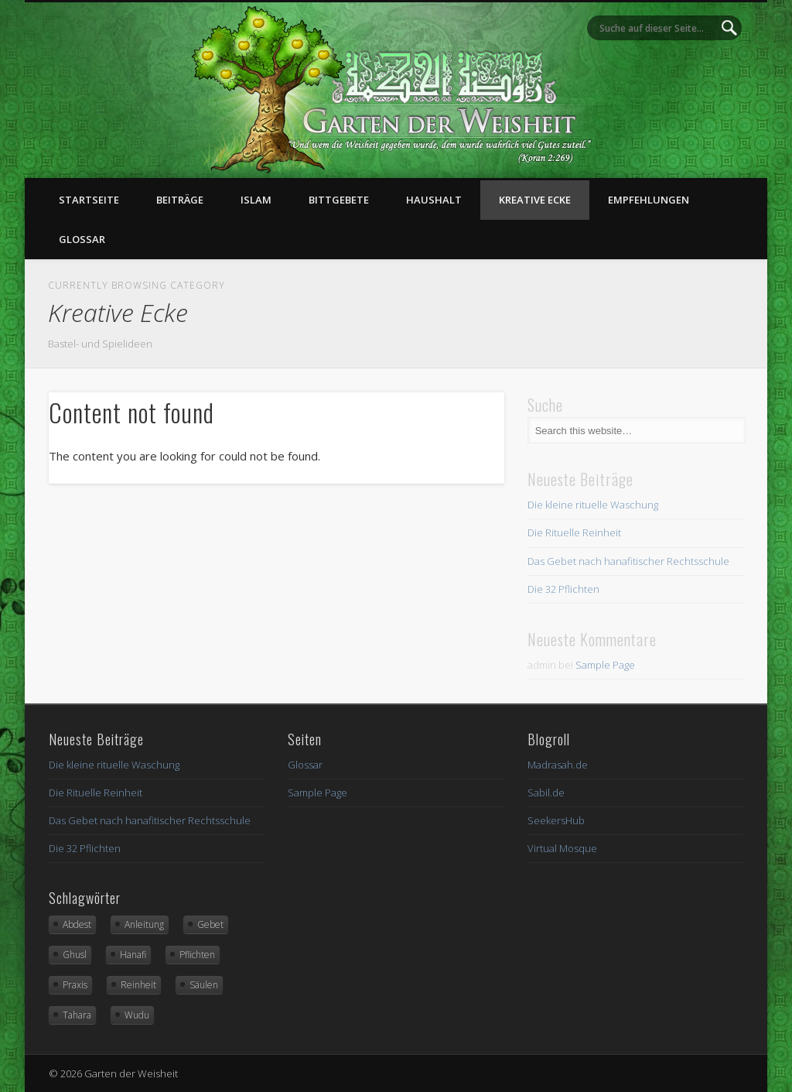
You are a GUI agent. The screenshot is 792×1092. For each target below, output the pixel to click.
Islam (256, 200)
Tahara (77, 1015)
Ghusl (75, 954)
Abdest (77, 924)
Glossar (82, 239)
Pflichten (197, 954)
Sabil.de (546, 792)
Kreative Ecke (535, 200)
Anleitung (144, 924)
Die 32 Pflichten (563, 589)
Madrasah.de (557, 765)
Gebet (210, 924)
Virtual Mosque (562, 848)
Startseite (89, 200)
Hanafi (133, 954)
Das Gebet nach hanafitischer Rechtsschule (628, 561)
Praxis (75, 984)
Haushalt (434, 200)
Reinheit (138, 984)
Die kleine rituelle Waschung (592, 505)
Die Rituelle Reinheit (574, 532)
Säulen (203, 984)
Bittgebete (339, 200)
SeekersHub (556, 820)
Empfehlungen (648, 200)
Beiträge (179, 200)
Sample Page (605, 665)
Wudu (137, 1015)
